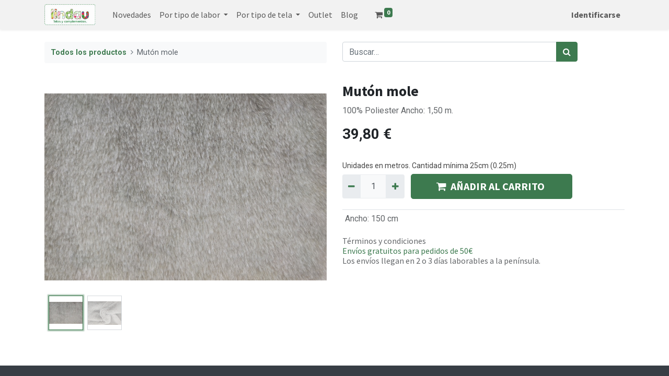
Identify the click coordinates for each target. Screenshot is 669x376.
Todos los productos (88, 52)
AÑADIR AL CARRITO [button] (491, 186)
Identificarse (595, 14)
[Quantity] (373, 186)
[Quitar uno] (351, 186)
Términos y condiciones (384, 241)
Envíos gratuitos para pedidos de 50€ (407, 250)
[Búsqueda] (567, 52)
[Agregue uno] (395, 186)
